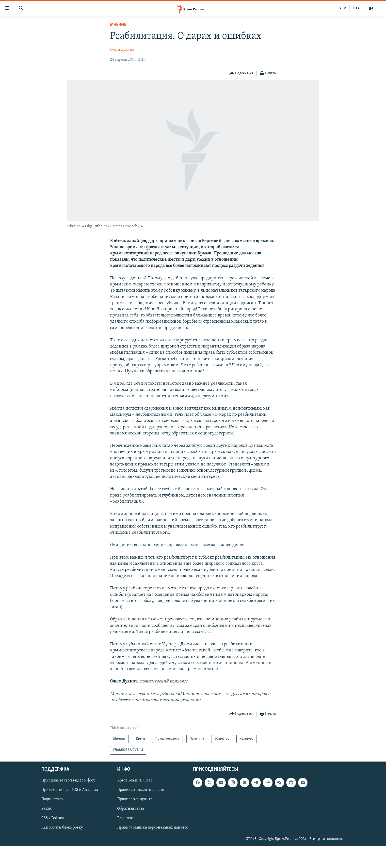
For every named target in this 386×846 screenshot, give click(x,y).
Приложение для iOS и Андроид (69, 790)
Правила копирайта (134, 799)
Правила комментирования (141, 790)
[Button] (241, 73)
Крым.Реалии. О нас (134, 780)
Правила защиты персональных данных (152, 827)
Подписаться (52, 799)
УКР (342, 8)
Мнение (118, 24)
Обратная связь (130, 809)
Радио (46, 809)
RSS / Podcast (52, 818)
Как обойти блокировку (62, 827)
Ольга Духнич (122, 50)
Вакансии (126, 818)
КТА (356, 8)
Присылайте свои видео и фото (68, 780)
